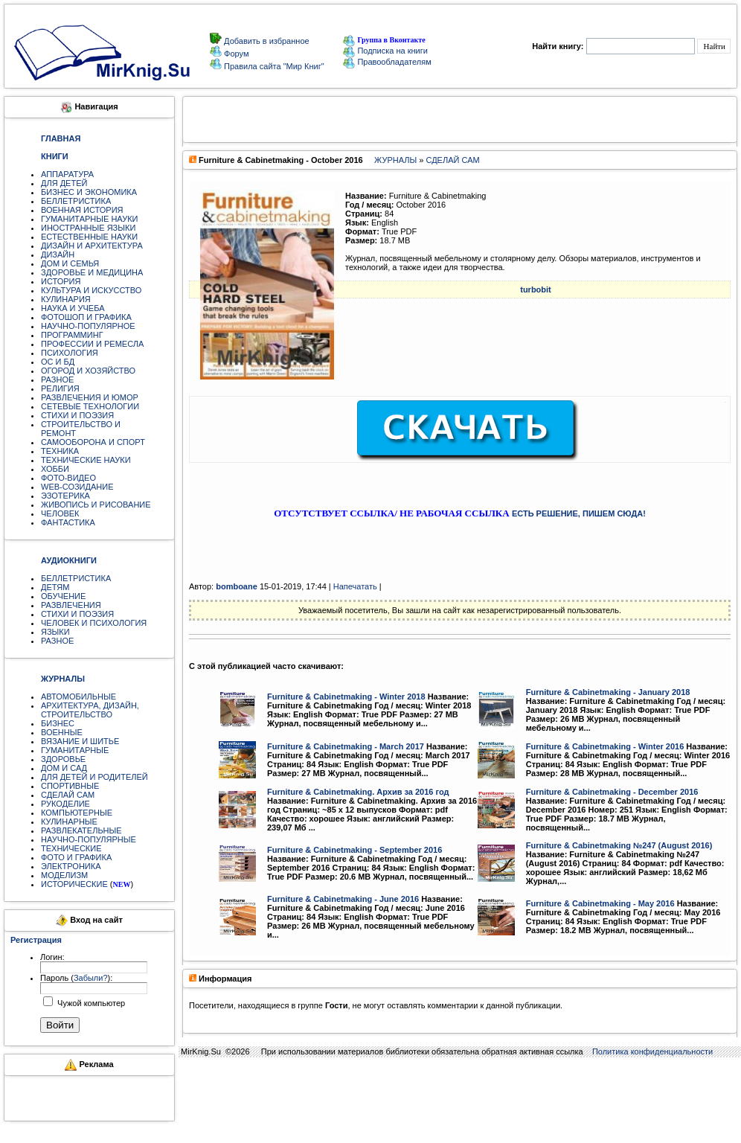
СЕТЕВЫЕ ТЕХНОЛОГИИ (90, 406)
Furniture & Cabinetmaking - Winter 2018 (346, 696)
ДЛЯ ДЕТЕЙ (64, 183)
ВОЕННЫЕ (62, 732)
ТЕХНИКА (60, 450)
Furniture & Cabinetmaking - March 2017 (345, 746)
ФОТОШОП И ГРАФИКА (86, 317)
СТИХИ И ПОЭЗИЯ (77, 415)
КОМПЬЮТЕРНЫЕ (76, 812)
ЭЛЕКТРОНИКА (70, 866)
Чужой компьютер (90, 1003)
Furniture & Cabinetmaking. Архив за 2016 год (358, 791)
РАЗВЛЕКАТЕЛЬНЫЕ (81, 830)
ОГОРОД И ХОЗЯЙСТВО (88, 370)
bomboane (236, 586)
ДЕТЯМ (55, 587)
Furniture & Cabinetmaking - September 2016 (354, 849)
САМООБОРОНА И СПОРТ (93, 442)
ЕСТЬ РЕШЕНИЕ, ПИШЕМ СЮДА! (579, 513)
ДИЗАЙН (57, 254)
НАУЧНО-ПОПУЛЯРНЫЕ (88, 839)
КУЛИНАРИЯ (66, 299)
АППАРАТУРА (67, 174)
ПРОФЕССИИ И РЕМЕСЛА (92, 343)
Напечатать (355, 586)
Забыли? (91, 977)
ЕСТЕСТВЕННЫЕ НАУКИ (89, 236)
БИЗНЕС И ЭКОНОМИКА (89, 192)
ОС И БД (57, 361)
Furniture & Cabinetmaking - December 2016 (612, 791)
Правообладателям (387, 61)
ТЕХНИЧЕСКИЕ (71, 848)
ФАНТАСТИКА (68, 522)
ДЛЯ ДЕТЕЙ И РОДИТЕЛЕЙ (94, 776)
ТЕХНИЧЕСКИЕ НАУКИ (86, 459)
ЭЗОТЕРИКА (65, 495)
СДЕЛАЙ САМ (67, 794)
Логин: (52, 956)
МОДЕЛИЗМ (64, 875)
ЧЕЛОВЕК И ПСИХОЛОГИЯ (94, 622)
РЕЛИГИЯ (60, 388)
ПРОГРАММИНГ (72, 334)
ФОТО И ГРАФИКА (76, 857)
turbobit (535, 289)
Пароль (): (76, 977)
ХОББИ (55, 468)
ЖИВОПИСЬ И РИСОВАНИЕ (96, 504)
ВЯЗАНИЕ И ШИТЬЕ (80, 741)
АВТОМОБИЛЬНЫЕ (78, 696)
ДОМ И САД (64, 767)
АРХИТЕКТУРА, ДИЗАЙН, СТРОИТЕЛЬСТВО (90, 710)
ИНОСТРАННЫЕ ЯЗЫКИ (88, 227)
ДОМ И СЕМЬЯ (70, 263)
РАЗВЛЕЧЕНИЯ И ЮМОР (89, 397)
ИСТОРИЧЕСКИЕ (74, 884)
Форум (235, 53)
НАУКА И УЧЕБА (73, 308)
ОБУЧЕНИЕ (63, 596)
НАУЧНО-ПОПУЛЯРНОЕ (88, 325)
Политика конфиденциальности (652, 1051)
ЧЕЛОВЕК (60, 513)
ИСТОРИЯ (60, 281)
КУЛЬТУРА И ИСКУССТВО (91, 290)
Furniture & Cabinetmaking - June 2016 (343, 898)
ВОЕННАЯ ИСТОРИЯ (82, 209)
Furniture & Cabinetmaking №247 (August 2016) (619, 845)
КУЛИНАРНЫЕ (69, 821)
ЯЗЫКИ (55, 631)
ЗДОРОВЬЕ (63, 759)
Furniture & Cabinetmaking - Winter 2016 (605, 746)
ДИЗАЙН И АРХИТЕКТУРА (92, 245)
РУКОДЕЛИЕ (65, 803)
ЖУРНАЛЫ (395, 160)
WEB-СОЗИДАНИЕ (77, 486)
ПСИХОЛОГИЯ (69, 352)
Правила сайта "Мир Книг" (273, 66)
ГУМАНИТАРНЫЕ (75, 750)
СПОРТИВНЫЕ (70, 785)
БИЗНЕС (57, 723)
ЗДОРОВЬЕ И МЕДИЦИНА (92, 272)
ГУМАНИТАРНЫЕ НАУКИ (89, 218)
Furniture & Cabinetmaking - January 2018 (608, 692)
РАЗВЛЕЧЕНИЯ (71, 605)
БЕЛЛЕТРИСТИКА (76, 200)
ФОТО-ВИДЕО (68, 477)
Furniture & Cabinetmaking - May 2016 (600, 903)
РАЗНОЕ (57, 379)
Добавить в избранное (265, 40)
